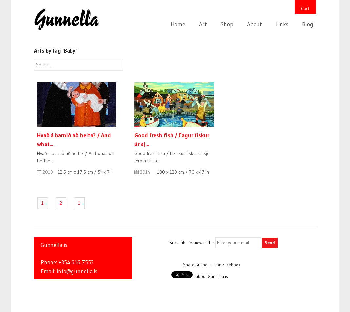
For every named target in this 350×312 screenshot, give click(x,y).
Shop (227, 24)
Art (203, 24)
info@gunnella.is (77, 271)
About (254, 24)
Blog (307, 24)
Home (178, 24)
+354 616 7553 (75, 262)
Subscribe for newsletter (191, 242)
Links (282, 24)
